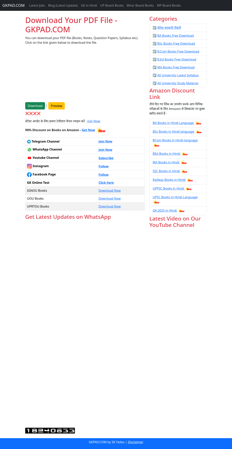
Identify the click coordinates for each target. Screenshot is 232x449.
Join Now (93, 121)
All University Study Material (177, 83)
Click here (106, 182)
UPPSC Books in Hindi (169, 188)
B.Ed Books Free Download (176, 59)
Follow (104, 166)
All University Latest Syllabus (178, 75)
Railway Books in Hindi (169, 180)
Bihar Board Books (140, 5)
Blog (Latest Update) (63, 5)
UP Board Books (112, 5)
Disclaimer (135, 442)
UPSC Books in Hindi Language (175, 197)
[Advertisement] (85, 75)
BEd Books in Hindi (167, 153)
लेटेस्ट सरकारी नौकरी (169, 28)
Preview (56, 106)
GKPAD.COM (13, 5)
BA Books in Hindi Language (174, 123)
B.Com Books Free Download (178, 51)
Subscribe (106, 158)
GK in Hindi (89, 5)
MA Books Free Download (176, 67)
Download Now (110, 190)
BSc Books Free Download (176, 43)
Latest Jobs (37, 5)
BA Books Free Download (175, 35)
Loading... (85, 324)
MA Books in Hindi (166, 162)
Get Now (88, 130)
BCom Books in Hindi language (175, 140)
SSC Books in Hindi (167, 171)
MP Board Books (169, 5)
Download (35, 106)
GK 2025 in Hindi (165, 210)
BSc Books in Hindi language (174, 131)
